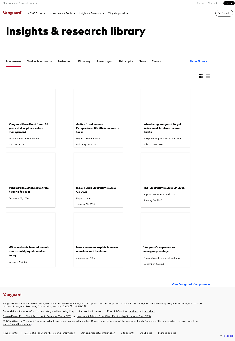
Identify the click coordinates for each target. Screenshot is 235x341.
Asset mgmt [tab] (104, 61)
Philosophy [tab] (125, 61)
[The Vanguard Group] (12, 13)
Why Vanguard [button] (116, 13)
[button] (19, 3)
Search (225, 12)
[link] (221, 15)
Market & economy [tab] (39, 61)
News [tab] (142, 61)
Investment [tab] (13, 61)
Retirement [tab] (65, 61)
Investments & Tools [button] (60, 13)
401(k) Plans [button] (35, 13)
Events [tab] (156, 61)
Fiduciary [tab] (84, 61)
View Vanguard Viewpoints (190, 284)
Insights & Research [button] (90, 13)
